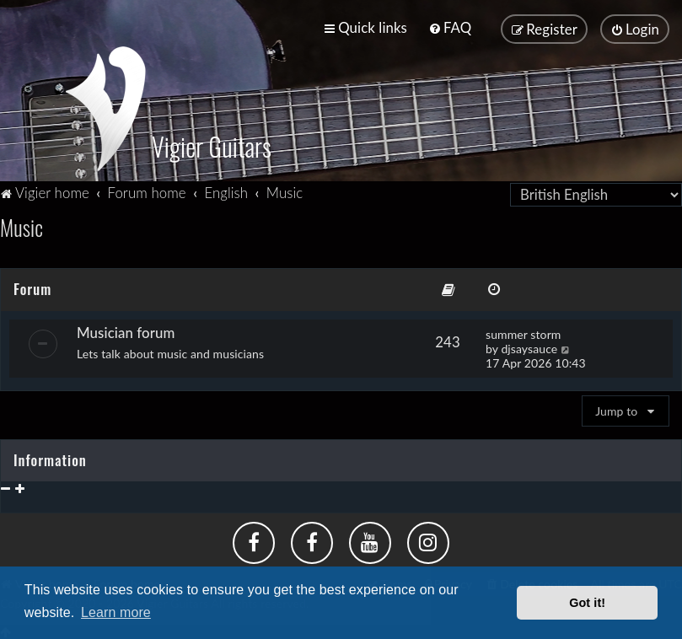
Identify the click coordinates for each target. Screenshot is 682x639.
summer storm (523, 332)
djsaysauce (529, 346)
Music (21, 225)
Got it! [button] (587, 602)
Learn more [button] (116, 612)
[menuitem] (449, 27)
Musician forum (126, 330)
